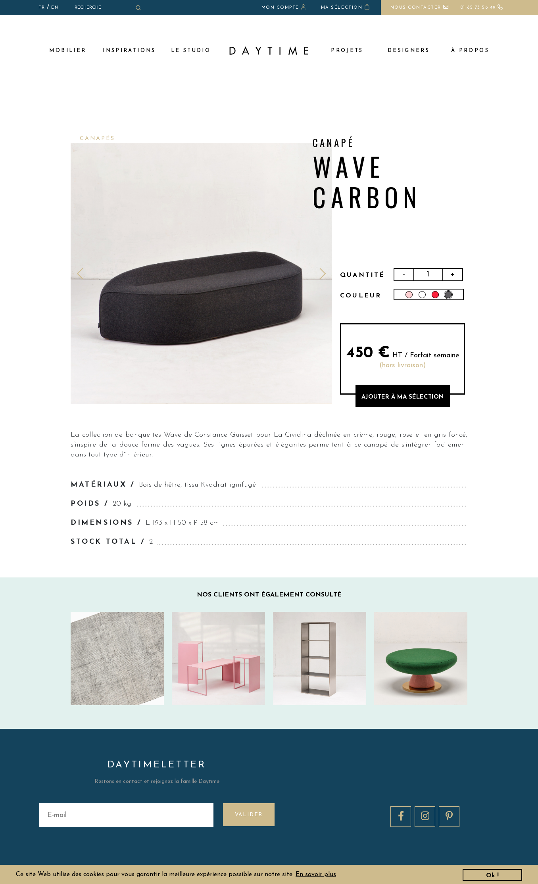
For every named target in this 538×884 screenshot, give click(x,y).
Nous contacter (419, 8)
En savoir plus (316, 874)
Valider (249, 814)
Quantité (362, 275)
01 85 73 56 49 (481, 8)
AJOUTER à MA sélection (402, 397)
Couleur (360, 296)
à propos (470, 50)
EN (55, 8)
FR (41, 8)
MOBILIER (67, 50)
